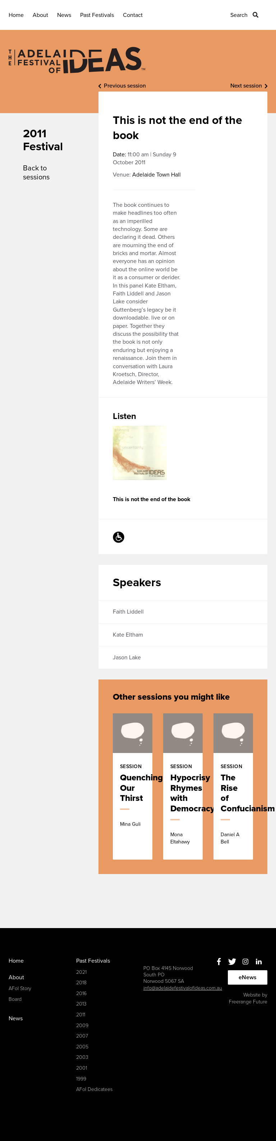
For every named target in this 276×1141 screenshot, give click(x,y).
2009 (82, 1025)
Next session (246, 85)
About (40, 15)
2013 (81, 1004)
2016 (81, 993)
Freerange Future (248, 1002)
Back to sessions (36, 173)
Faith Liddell (128, 611)
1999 (81, 1079)
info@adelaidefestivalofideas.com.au (182, 988)
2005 (82, 1047)
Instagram (245, 961)
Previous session (125, 85)
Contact (133, 15)
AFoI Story (20, 988)
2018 (81, 983)
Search (239, 15)
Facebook (218, 961)
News (64, 15)
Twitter (231, 961)
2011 (80, 1015)
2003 (82, 1057)
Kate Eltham (128, 634)
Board (15, 999)
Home (16, 15)
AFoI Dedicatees (94, 1089)
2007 (82, 1036)
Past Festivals (97, 15)
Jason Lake (127, 657)
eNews (248, 977)
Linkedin (258, 961)
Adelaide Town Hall (156, 174)
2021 (81, 972)
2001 (81, 1068)
